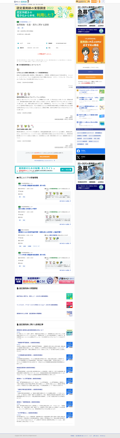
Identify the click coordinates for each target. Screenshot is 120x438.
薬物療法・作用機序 (82, 135)
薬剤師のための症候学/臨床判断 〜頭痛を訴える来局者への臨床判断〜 (40, 232)
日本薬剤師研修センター (25, 21)
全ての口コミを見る (65, 201)
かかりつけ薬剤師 (87, 138)
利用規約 (72, 435)
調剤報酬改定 (98, 132)
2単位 (19, 27)
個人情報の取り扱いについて (82, 435)
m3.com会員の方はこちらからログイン (44, 160)
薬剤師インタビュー (93, 141)
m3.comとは (102, 435)
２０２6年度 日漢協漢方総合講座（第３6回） (32, 185)
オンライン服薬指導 (82, 141)
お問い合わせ (96, 435)
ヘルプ (90, 435)
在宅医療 (29, 246)
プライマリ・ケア (36, 246)
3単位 (24, 196)
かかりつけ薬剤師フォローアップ (85, 132)
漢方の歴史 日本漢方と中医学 (27, 209)
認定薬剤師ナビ (24, 4)
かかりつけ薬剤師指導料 (95, 135)
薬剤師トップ (17, 4)
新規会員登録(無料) (45, 156)
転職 (87, 144)
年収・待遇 (96, 138)
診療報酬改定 (80, 144)
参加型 (24, 246)
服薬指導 (79, 138)
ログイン (103, 1)
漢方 (22, 27)
